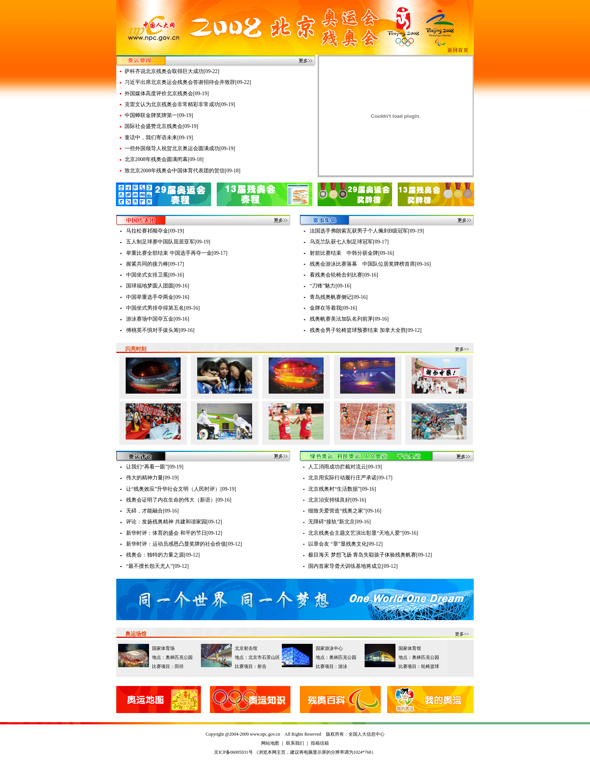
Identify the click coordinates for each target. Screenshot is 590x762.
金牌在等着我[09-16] (333, 308)
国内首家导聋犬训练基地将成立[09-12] (353, 566)
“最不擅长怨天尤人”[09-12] (157, 566)
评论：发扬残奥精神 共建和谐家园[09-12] (174, 522)
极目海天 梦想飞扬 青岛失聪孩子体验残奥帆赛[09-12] (370, 555)
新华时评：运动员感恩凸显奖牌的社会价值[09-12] (184, 544)
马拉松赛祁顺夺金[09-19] (155, 231)
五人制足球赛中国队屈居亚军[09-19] (168, 242)
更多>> (462, 349)
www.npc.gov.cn (265, 734)
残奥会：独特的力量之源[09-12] (163, 555)
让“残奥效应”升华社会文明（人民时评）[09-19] (181, 489)
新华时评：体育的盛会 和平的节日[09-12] (174, 533)
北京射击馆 (246, 648)
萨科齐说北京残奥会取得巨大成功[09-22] (172, 71)
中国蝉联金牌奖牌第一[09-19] (159, 115)
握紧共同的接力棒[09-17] (155, 264)
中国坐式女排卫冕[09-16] (155, 275)
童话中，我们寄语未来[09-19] (159, 137)
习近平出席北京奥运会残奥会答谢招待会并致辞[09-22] (188, 82)
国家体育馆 (409, 648)
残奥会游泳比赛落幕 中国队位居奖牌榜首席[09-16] (370, 264)
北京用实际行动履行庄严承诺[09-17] (350, 478)
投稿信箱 (320, 743)
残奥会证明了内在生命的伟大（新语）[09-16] (178, 500)
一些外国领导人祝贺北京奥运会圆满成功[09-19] (180, 148)
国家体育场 (163, 648)
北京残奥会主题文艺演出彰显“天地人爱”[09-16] (363, 533)
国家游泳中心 (329, 648)
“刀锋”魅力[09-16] (330, 286)
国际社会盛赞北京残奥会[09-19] (161, 126)
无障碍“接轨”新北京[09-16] (339, 522)
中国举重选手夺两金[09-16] (157, 297)
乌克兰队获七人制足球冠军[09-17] (349, 242)
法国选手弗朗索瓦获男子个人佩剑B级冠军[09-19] (367, 231)
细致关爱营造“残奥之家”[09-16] (344, 511)
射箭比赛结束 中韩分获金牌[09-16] (352, 253)
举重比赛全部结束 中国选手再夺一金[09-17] (177, 253)
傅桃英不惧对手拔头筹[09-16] (160, 330)
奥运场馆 (135, 634)
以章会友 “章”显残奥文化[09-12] (345, 544)
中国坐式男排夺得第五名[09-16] (163, 308)
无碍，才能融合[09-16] (152, 511)
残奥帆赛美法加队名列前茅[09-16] (349, 319)
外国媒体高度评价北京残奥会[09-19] (167, 93)
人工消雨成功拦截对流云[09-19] (345, 467)
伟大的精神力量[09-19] (152, 478)
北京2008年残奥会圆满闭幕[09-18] (164, 159)
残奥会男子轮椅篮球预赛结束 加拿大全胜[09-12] (366, 330)
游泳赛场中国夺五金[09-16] (157, 319)
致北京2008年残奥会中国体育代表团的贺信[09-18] (182, 170)
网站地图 (270, 743)
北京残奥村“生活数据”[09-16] (342, 489)
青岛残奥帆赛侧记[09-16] (339, 297)
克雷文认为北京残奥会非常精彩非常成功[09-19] (180, 104)
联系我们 (295, 743)
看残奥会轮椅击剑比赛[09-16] (344, 275)
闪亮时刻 (135, 349)
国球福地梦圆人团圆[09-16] (157, 286)
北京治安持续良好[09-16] (337, 500)
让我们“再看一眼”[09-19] (154, 467)
